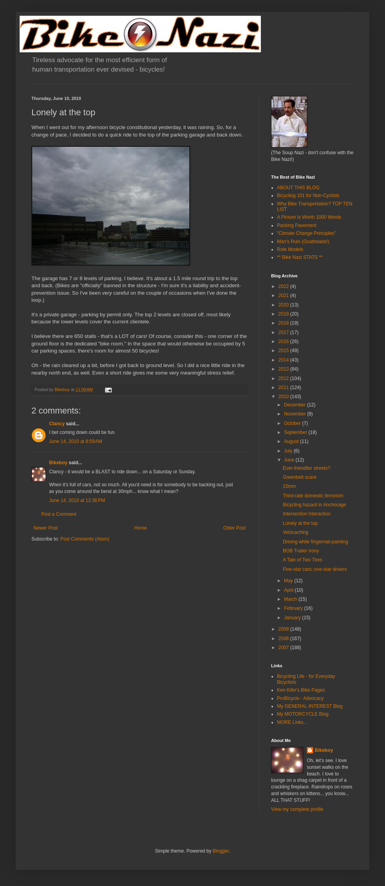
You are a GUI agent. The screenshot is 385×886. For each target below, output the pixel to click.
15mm (289, 486)
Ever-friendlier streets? (306, 468)
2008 (284, 638)
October (293, 423)
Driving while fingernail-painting (315, 542)
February (294, 608)
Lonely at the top (300, 523)
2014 (284, 360)
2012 (284, 378)
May (289, 580)
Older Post (234, 528)
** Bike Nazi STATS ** (300, 257)
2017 (284, 332)
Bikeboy (58, 462)
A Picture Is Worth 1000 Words (309, 217)
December (295, 405)
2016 (284, 341)
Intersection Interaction (306, 514)
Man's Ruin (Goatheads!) (303, 241)
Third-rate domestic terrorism (313, 495)
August (292, 441)
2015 (284, 350)
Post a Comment (58, 514)
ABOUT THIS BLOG (298, 187)
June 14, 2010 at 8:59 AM (75, 441)
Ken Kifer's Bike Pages (301, 690)
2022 (284, 286)
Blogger (221, 851)
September (296, 432)
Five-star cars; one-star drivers (315, 569)
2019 (284, 314)
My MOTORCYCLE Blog (302, 714)
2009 (284, 629)
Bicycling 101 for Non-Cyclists (308, 195)
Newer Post (45, 528)
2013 (284, 369)
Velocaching (295, 532)
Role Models (290, 249)
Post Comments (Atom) (84, 539)
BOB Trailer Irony (301, 551)
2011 (284, 387)
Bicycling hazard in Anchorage (314, 505)
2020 (284, 305)
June (289, 460)
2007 (284, 647)
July (289, 451)
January (293, 617)
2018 (284, 323)
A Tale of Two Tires (302, 560)
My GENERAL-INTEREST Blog (310, 706)
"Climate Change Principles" (306, 233)
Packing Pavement (296, 225)
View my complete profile (297, 809)
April (289, 590)
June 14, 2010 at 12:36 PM (77, 500)
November (295, 414)
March (291, 599)
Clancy (56, 423)
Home (140, 528)
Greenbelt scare (299, 477)
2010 (284, 396)
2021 (284, 295)
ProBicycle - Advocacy (300, 698)
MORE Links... (292, 722)
